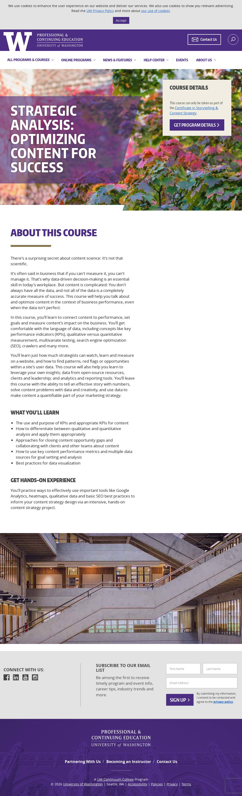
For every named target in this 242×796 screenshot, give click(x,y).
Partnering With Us (83, 761)
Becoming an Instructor (128, 761)
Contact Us (167, 761)
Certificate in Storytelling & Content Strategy (194, 110)
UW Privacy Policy (100, 10)
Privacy (172, 784)
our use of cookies (155, 10)
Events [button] (181, 60)
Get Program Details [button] (197, 125)
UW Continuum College (115, 779)
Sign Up (180, 700)
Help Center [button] (153, 60)
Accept (121, 20)
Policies (157, 784)
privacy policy (223, 702)
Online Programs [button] (75, 60)
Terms (186, 784)
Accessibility (137, 784)
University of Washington (83, 784)
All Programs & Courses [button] (28, 60)
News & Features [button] (117, 60)
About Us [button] (203, 60)
